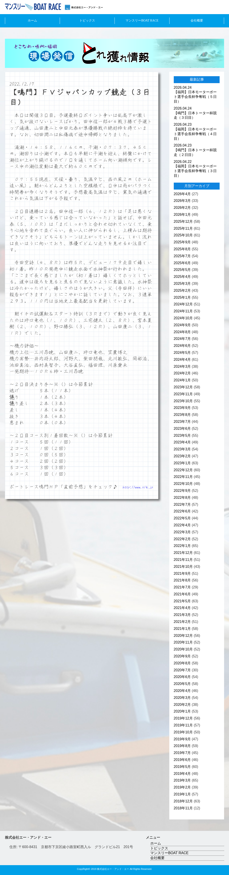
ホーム (32, 20)
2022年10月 (183, 484)
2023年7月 (182, 421)
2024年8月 (182, 332)
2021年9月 (182, 573)
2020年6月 (182, 677)
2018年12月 (183, 801)
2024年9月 (182, 325)
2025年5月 (182, 270)
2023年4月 (182, 442)
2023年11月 (183, 394)
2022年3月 (182, 532)
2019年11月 (183, 725)
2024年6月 (182, 346)
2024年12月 (183, 304)
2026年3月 (182, 201)
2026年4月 (182, 194)
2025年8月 (182, 249)
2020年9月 (182, 656)
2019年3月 (182, 780)
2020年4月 (182, 691)
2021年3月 (182, 615)
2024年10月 (183, 318)
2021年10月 (183, 566)
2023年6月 (182, 428)
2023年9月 (182, 408)
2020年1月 (182, 711)
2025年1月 (182, 297)
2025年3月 (182, 283)
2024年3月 (182, 366)
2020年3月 (182, 698)
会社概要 (197, 20)
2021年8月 (182, 580)
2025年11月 (183, 228)
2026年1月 (182, 214)
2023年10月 (183, 401)
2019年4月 (182, 774)
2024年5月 (182, 352)
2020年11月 (183, 642)
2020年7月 (182, 670)
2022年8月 (182, 497)
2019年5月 (182, 767)
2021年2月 (182, 622)
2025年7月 (182, 256)
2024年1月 (182, 380)
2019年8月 (182, 746)
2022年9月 (182, 491)
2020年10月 (183, 649)
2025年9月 (182, 242)
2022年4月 (182, 525)
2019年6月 (182, 760)
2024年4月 (182, 359)
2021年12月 (183, 553)
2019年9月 (182, 739)
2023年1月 (182, 463)
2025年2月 (182, 290)
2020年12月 (183, 635)
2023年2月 (182, 456)
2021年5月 (182, 601)
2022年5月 (182, 518)
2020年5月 (182, 684)
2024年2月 (182, 373)
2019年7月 (182, 753)
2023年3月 (182, 449)
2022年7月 (182, 504)
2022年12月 (183, 470)
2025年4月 (182, 277)
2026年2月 (182, 208)
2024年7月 (182, 339)
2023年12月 (183, 387)
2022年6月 (182, 511)
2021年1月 (182, 629)
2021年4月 (182, 608)
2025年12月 (183, 221)
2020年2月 (182, 704)
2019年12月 (183, 718)
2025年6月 (182, 263)
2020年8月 (182, 663)
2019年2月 (182, 787)
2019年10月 (183, 732)
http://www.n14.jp (138, 487)
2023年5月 (182, 435)
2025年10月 (183, 235)
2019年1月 (182, 794)
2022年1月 (182, 546)
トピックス (87, 20)
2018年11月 (183, 808)
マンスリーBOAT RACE (141, 20)
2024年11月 (183, 311)
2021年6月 (182, 594)
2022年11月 (183, 477)
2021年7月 (182, 587)
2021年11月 (183, 560)
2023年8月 (182, 415)
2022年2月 (182, 539)
